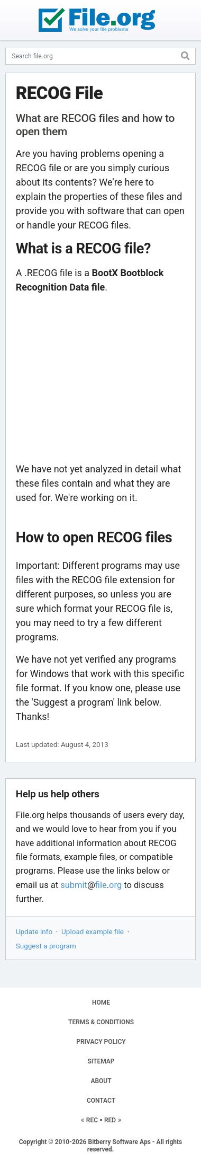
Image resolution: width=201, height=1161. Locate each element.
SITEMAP (100, 1061)
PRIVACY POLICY (100, 1041)
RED (110, 1120)
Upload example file (92, 931)
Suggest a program (46, 946)
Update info (34, 931)
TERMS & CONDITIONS (101, 1022)
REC (92, 1120)
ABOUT (100, 1081)
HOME (101, 1002)
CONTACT (101, 1100)
